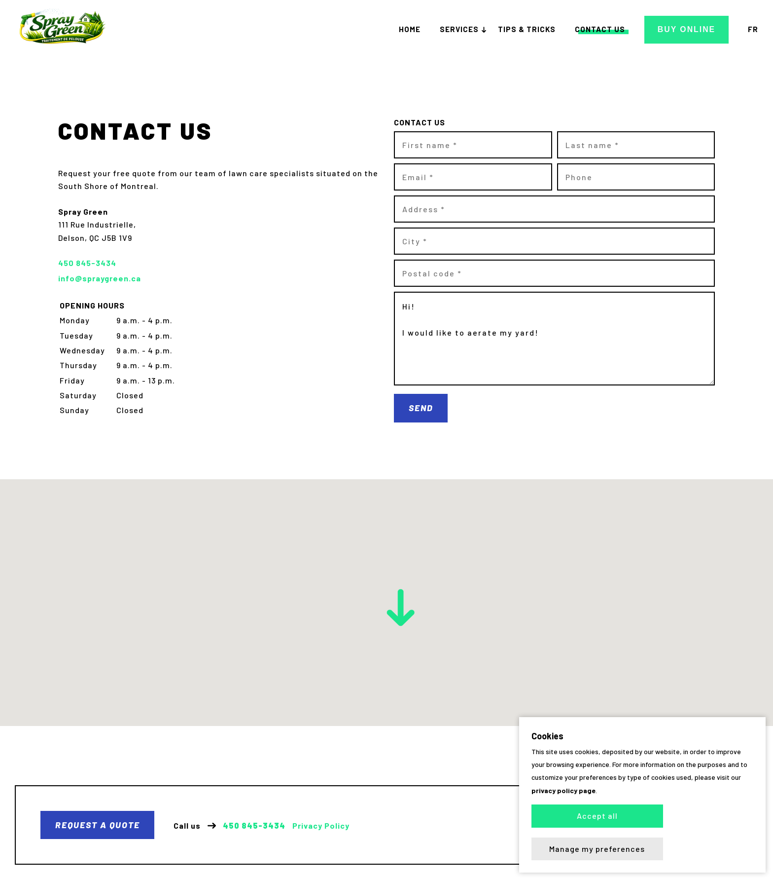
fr (753, 29)
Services (463, 29)
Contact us (604, 29)
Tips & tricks (531, 29)
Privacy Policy (321, 826)
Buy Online (688, 29)
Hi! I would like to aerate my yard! (554, 338)
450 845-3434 (254, 826)
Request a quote (97, 825)
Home (413, 29)
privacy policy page (563, 823)
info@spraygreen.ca (99, 278)
